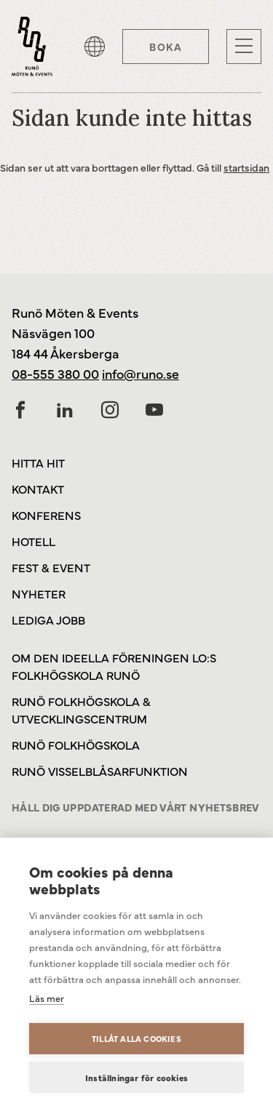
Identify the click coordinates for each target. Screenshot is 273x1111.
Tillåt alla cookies (136, 1038)
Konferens (46, 515)
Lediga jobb (48, 619)
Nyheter (39, 593)
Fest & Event (51, 567)
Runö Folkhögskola (76, 745)
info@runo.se (140, 373)
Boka (165, 46)
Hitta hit (38, 462)
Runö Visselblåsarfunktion (100, 771)
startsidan (246, 167)
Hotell (33, 541)
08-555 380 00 (55, 373)
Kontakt (38, 489)
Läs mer (46, 997)
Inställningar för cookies (136, 1077)
